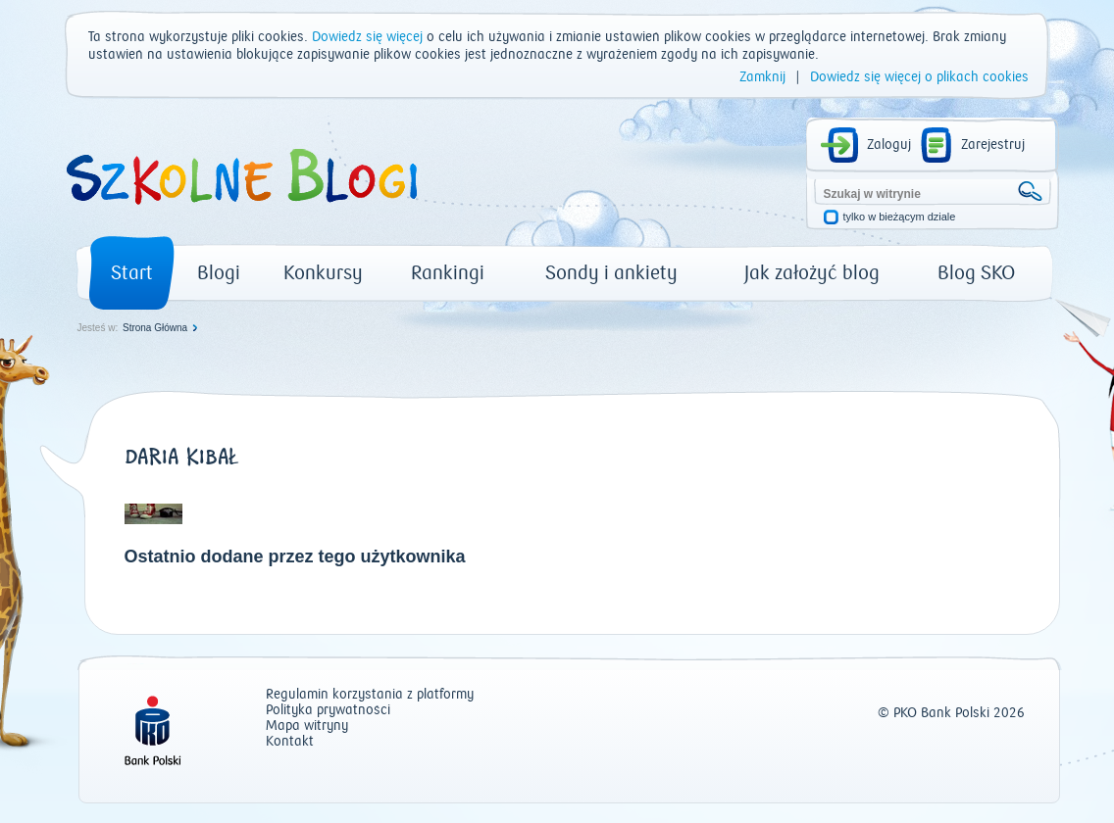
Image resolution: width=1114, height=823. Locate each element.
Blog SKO (976, 273)
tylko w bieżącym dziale (899, 217)
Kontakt (290, 742)
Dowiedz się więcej (367, 37)
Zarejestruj (993, 145)
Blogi (218, 273)
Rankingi (447, 273)
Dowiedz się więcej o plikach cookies (919, 77)
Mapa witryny (307, 726)
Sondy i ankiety (611, 273)
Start (132, 273)
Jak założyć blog (812, 273)
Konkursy (323, 273)
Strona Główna (155, 327)
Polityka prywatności (328, 710)
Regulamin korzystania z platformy (370, 695)
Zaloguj (889, 145)
